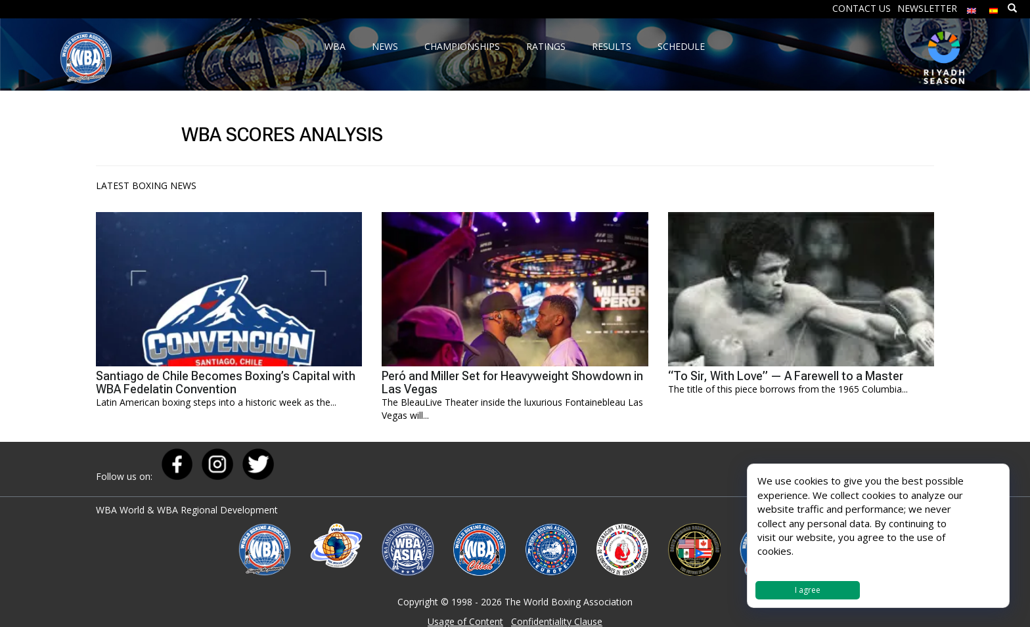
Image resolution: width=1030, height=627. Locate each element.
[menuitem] (971, 7)
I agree (807, 589)
